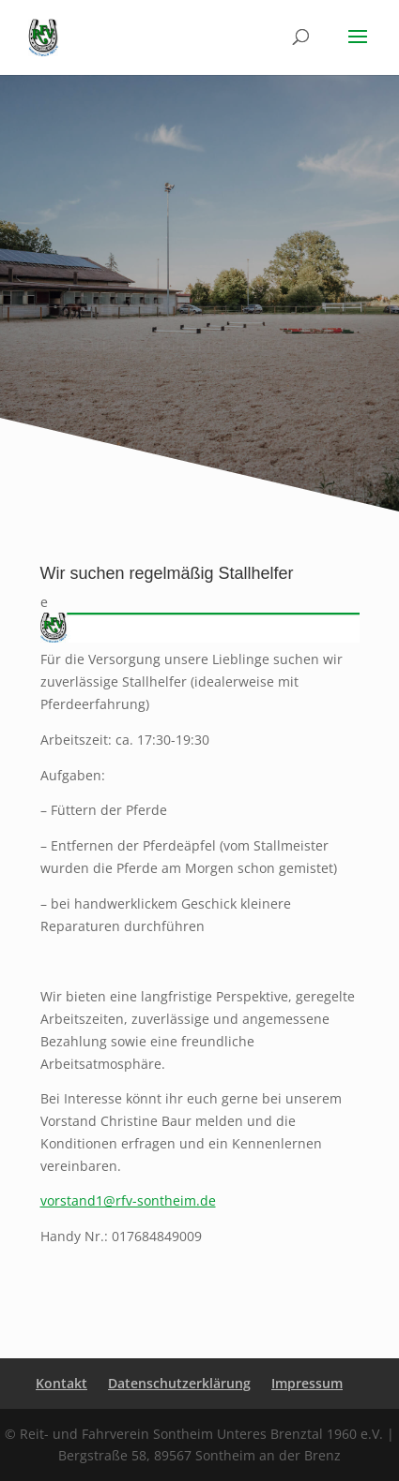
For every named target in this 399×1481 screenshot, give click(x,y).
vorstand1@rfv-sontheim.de (128, 1200)
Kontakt (61, 1383)
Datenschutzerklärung (179, 1383)
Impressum (307, 1383)
